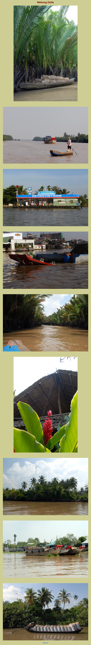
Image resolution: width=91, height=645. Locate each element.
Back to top (45, 642)
